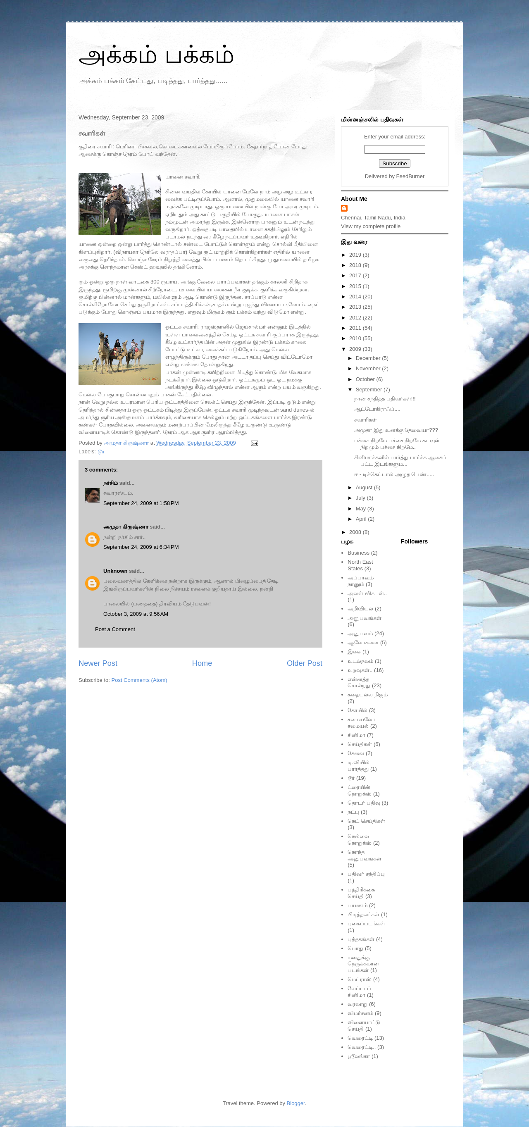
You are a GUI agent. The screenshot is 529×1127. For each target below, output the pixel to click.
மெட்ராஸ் (360, 979)
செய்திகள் (360, 744)
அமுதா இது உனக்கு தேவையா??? (396, 430)
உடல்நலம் (360, 661)
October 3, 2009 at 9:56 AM (135, 614)
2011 (356, 328)
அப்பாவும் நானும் (361, 580)
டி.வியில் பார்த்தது (358, 765)
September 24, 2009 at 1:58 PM (141, 503)
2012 (356, 318)
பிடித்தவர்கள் (363, 914)
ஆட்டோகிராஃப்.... (377, 409)
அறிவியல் (360, 608)
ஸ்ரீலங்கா (359, 1056)
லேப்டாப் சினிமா (359, 991)
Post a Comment (115, 629)
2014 (356, 296)
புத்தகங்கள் (361, 939)
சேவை (356, 753)
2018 (356, 265)
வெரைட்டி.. (362, 1047)
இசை (354, 651)
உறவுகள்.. (360, 670)
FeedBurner (410, 176)
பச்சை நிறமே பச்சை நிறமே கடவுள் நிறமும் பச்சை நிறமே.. (396, 443)
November (369, 368)
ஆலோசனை (363, 642)
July (361, 498)
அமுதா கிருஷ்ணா (125, 527)
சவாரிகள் (365, 420)
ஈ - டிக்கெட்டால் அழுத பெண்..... (394, 474)
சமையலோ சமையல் (361, 722)
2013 (356, 307)
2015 (356, 286)
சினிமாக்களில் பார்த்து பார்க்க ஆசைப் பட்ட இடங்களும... (400, 460)
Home (202, 663)
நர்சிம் (110, 483)
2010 (356, 338)
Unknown (115, 571)
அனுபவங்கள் (364, 618)
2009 (356, 349)
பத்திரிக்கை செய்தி (361, 892)
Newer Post (98, 663)
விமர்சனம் (360, 1013)
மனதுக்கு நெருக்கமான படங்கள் (363, 963)
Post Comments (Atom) (139, 680)
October (366, 379)
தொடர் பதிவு (364, 803)
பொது (355, 948)
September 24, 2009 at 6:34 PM (141, 547)
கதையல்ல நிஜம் (368, 694)
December (369, 358)
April (362, 519)
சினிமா (356, 735)
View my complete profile (370, 226)
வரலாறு (357, 1004)
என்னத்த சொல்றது (359, 682)
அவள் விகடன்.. (367, 593)
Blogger (296, 1103)
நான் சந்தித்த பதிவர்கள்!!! (384, 399)
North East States (360, 565)
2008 (356, 532)
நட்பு (353, 812)
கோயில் (357, 710)
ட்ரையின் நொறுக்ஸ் (360, 790)
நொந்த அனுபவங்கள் (364, 855)
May (361, 508)
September (370, 389)
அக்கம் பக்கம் (156, 54)
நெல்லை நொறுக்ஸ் (360, 839)
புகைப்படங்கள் (366, 923)
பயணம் (357, 905)
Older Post (304, 663)
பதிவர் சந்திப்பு (366, 874)
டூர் (101, 451)
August (365, 487)
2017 (356, 275)
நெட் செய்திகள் (366, 821)
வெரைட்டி (360, 1038)
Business (358, 553)
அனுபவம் (360, 633)
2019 (356, 255)
